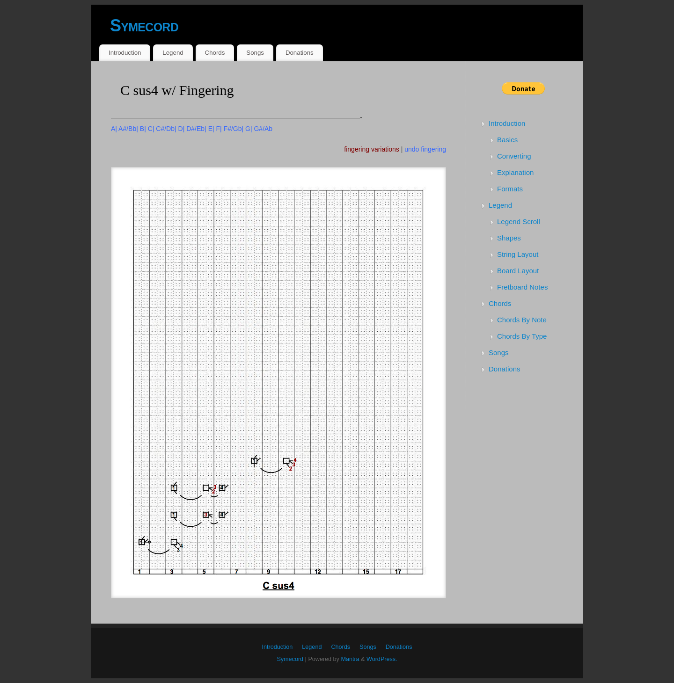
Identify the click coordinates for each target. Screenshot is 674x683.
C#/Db (165, 128)
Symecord (144, 25)
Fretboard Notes (522, 287)
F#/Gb (233, 128)
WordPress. (381, 659)
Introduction (125, 52)
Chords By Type (522, 336)
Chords (215, 52)
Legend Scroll (518, 221)
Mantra (350, 659)
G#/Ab (263, 128)
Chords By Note (522, 320)
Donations (300, 52)
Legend (172, 52)
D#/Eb (195, 128)
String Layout (517, 254)
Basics (507, 140)
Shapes (509, 238)
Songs (255, 52)
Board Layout (518, 271)
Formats (510, 189)
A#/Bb (127, 128)
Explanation (515, 172)
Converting (514, 156)
